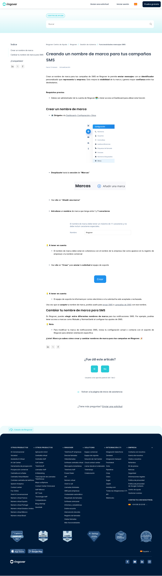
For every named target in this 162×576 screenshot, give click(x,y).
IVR (65, 477)
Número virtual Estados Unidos (22, 509)
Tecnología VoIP (41, 497)
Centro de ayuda (134, 490)
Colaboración (90, 473)
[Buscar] (100, 24)
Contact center (16, 487)
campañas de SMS (123, 304)
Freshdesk (110, 463)
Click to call (68, 484)
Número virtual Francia (19, 498)
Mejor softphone (41, 483)
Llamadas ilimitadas (71, 487)
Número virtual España (19, 502)
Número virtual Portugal (19, 505)
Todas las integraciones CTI (116, 491)
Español (146, 552)
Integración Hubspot (113, 459)
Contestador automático (73, 494)
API (107, 494)
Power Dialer (69, 473)
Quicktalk (38, 507)
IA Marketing (40, 473)
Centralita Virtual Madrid (19, 477)
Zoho (108, 466)
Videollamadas (70, 459)
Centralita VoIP (40, 459)
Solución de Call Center (93, 459)
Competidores (40, 500)
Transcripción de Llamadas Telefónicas (45, 478)
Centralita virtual (41, 456)
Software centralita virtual (73, 463)
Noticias (131, 470)
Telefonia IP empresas (72, 452)
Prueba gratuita (151, 4)
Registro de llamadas (72, 516)
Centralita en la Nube (18, 473)
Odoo (108, 477)
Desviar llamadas (70, 456)
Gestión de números (88, 44)
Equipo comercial (91, 452)
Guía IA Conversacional (19, 494)
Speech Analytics (17, 484)
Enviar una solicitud (99, 4)
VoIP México (40, 490)
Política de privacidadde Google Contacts (136, 485)
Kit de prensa (133, 466)
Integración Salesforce (114, 452)
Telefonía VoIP (69, 470)
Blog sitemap (40, 504)
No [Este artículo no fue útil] (105, 369)
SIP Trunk (38, 493)
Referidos (132, 463)
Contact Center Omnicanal (45, 486)
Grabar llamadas (70, 519)
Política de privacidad (136, 480)
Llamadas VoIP (40, 470)
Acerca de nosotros (135, 456)
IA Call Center (16, 463)
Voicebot (14, 456)
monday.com (111, 487)
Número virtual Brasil (18, 516)
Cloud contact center (92, 463)
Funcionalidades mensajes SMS (112, 44)
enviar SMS (108, 304)
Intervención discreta (72, 512)
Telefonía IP (39, 466)
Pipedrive (109, 470)
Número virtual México (19, 512)
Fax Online (15, 491)
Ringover (73, 44)
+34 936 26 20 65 (137, 505)
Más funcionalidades (72, 523)
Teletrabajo (89, 470)
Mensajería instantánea (73, 466)
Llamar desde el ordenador (95, 466)
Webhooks (110, 498)
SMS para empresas (71, 491)
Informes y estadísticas (73, 505)
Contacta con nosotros (136, 452)
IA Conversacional (17, 452)
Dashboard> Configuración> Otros (81, 115)
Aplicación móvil (41, 452)
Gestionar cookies (135, 493)
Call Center (39, 463)
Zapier (108, 484)
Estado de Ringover (23, 430)
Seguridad (132, 473)
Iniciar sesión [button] (123, 4)
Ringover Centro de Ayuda (56, 44)
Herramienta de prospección (21, 466)
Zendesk (109, 456)
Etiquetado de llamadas (73, 498)
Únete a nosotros (134, 459)
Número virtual (69, 480)
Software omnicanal (71, 502)
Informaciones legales (136, 477)
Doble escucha (70, 509)
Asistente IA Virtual (18, 459)
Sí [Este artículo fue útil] (94, 369)
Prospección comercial (19, 470)
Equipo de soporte (91, 456)
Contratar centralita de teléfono (22, 480)
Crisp (108, 473)
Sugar (108, 480)
